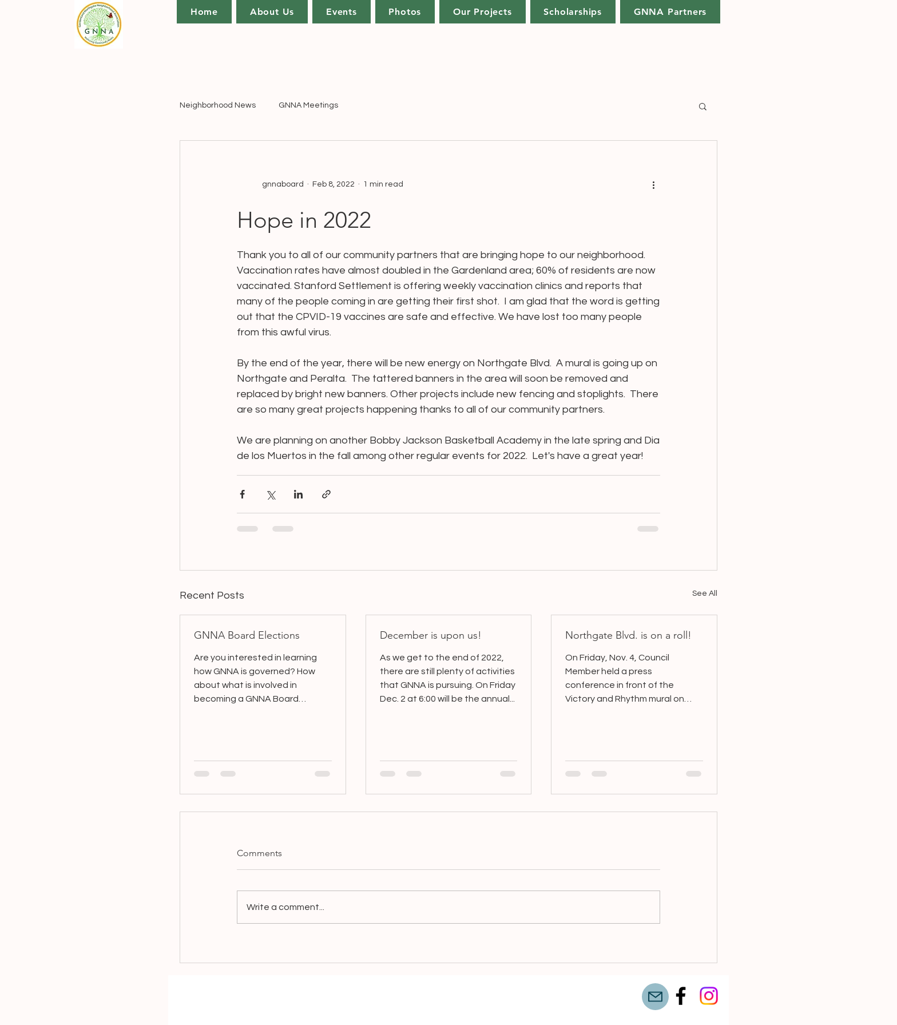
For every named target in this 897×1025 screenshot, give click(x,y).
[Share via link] (326, 494)
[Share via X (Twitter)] (270, 494)
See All (704, 593)
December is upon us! (431, 635)
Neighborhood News (218, 105)
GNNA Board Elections (247, 635)
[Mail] (655, 996)
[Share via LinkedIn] (298, 494)
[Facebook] (681, 996)
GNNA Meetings (308, 105)
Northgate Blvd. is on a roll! (628, 635)
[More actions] (653, 184)
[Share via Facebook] (242, 494)
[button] (482, 11)
